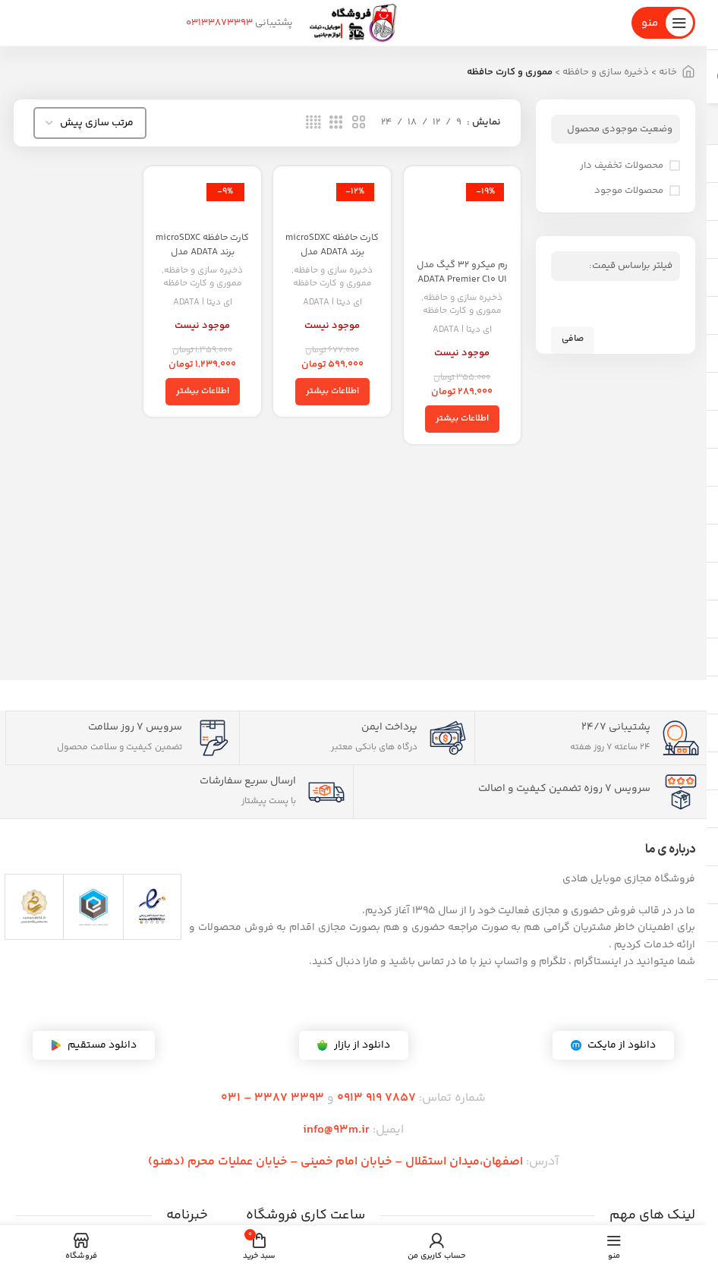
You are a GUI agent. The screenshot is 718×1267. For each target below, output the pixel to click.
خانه (668, 72)
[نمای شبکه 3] (336, 123)
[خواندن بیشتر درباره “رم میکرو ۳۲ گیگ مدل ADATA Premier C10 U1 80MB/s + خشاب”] (463, 419)
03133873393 (219, 22)
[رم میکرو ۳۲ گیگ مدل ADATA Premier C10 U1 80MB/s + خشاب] (463, 215)
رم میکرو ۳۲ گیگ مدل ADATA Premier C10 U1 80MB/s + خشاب (463, 287)
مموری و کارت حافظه (463, 312)
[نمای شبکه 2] (359, 123)
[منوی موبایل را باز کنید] (663, 23)
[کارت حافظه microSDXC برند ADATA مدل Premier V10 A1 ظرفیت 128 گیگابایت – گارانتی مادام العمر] (332, 201)
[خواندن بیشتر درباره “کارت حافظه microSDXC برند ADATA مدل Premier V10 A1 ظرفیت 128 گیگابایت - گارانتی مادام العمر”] (332, 391)
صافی (573, 339)
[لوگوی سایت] (353, 22)
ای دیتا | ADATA (463, 330)
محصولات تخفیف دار (621, 165)
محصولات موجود (628, 190)
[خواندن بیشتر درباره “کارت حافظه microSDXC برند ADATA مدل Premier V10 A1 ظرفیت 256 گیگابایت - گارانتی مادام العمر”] (202, 391)
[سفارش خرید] (89, 123)
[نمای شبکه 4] (313, 123)
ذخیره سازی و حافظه (605, 72)
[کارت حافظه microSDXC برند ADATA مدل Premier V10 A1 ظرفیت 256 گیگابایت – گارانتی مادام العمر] (202, 201)
